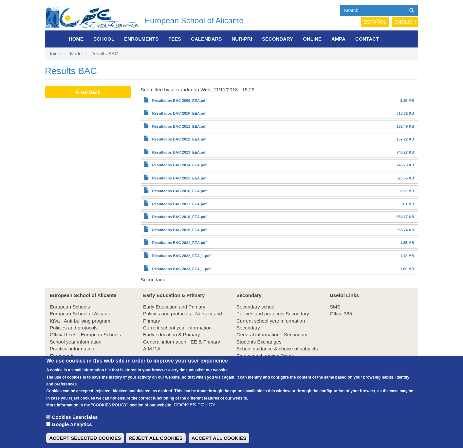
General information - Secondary (271, 334)
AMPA (338, 39)
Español (374, 22)
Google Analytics (72, 426)
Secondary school (255, 306)
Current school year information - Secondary (272, 324)
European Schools (70, 306)
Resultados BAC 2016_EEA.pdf (179, 191)
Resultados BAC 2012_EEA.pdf (179, 139)
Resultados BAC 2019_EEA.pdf (179, 230)
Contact (367, 39)
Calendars (206, 39)
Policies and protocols (74, 327)
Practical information (72, 348)
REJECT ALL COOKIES (156, 440)
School (103, 39)
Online (312, 39)
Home (76, 39)
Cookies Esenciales (75, 419)
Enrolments (141, 39)
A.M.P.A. (152, 348)
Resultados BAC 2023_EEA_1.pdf (181, 269)
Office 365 (341, 313)
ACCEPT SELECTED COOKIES (85, 440)
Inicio (55, 53)
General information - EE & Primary (181, 342)
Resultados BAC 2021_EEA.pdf (179, 243)
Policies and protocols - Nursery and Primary (182, 317)
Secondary (277, 39)
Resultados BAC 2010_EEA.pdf (179, 113)
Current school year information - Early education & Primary (178, 331)
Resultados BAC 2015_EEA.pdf (179, 178)
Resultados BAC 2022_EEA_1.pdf (181, 256)
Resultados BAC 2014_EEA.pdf (179, 165)
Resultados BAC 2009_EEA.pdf (179, 101)
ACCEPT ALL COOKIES (219, 440)
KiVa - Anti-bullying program (80, 321)
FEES (174, 39)
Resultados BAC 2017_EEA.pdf (179, 204)
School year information (76, 342)
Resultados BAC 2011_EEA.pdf (179, 126)
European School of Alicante (194, 20)
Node (76, 53)
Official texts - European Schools (85, 334)
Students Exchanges (259, 342)
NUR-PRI (242, 39)
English (405, 22)
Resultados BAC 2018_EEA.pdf (179, 217)
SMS (335, 306)
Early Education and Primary (174, 306)
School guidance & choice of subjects (277, 348)
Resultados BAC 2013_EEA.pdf (179, 152)
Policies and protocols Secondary (272, 313)
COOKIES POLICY (194, 407)
